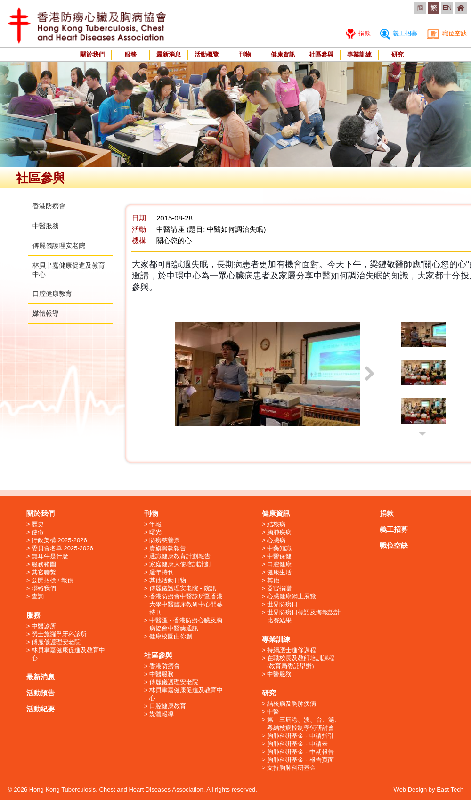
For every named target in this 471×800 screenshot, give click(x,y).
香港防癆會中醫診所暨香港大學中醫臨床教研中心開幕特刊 (186, 604)
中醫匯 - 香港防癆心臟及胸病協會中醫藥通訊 (185, 624)
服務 (130, 54)
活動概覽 (207, 54)
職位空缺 (447, 33)
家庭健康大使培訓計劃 (180, 564)
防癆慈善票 (164, 540)
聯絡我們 (44, 588)
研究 (397, 54)
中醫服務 (45, 225)
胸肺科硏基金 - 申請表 (297, 743)
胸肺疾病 (279, 532)
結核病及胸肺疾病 (291, 703)
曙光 (155, 532)
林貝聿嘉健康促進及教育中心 (68, 653)
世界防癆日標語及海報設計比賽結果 (304, 616)
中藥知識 (279, 548)
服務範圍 (44, 564)
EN (447, 7)
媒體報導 (45, 313)
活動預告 (40, 693)
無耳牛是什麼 (50, 556)
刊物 (245, 54)
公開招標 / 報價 (52, 580)
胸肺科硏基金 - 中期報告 (300, 751)
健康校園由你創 (170, 636)
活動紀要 (40, 709)
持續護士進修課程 (291, 649)
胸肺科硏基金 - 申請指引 (300, 735)
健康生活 (279, 572)
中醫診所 (44, 625)
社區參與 (321, 54)
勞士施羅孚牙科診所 (59, 633)
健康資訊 (283, 54)
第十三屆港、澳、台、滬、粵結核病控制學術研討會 (304, 723)
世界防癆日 (282, 604)
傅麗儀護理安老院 (58, 245)
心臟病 (276, 540)
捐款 (358, 33)
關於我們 (92, 54)
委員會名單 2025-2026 (62, 548)
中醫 (273, 711)
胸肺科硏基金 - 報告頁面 (300, 759)
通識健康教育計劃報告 (180, 556)
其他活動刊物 (167, 580)
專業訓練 (359, 54)
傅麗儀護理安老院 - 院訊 (182, 588)
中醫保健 (279, 556)
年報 (155, 524)
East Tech (450, 789)
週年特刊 (161, 572)
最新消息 (168, 54)
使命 (38, 532)
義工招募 (398, 33)
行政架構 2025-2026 (59, 540)
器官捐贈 (279, 588)
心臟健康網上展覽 (291, 596)
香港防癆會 (48, 206)
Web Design (410, 789)
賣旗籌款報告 (167, 548)
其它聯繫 (44, 572)
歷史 (38, 524)
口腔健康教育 (52, 293)
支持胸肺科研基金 (291, 767)
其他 (273, 580)
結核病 (276, 524)
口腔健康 (279, 564)
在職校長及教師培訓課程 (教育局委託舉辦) (300, 661)
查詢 (38, 596)
